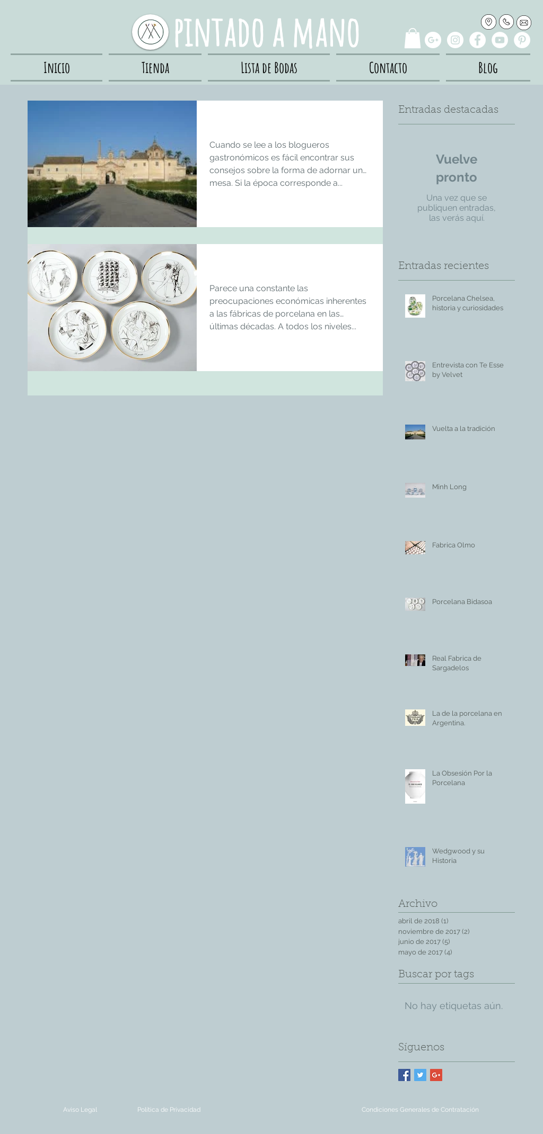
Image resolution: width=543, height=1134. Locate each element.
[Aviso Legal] (79, 1110)
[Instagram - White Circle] (455, 40)
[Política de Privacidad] (168, 1110)
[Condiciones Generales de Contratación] (420, 1110)
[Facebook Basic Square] (404, 1075)
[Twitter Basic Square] (420, 1075)
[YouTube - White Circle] (500, 40)
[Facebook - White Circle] (477, 40)
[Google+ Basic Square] (436, 1075)
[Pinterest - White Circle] (522, 40)
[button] (412, 38)
